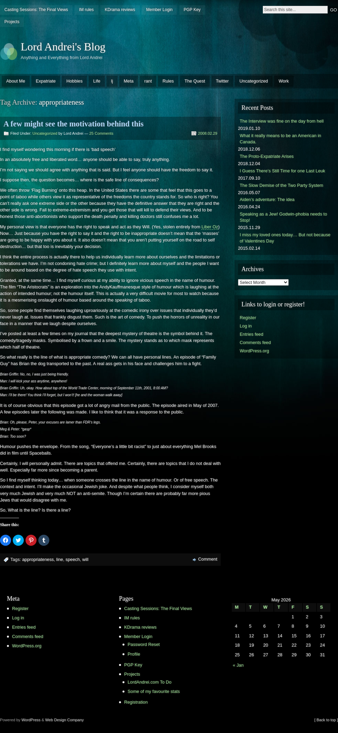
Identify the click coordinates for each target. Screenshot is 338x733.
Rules (168, 81)
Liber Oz (209, 226)
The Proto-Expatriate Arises (267, 156)
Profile (134, 654)
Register (248, 317)
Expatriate (46, 81)
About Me (15, 81)
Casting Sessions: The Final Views (36, 9)
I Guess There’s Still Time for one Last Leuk (282, 170)
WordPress (30, 720)
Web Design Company (64, 720)
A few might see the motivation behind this (73, 124)
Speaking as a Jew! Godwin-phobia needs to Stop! (283, 217)
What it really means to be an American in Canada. (280, 138)
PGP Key (191, 9)
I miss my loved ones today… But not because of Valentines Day (285, 238)
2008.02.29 (207, 133)
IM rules (86, 9)
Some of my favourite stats (154, 691)
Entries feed (251, 334)
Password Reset (144, 644)
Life (96, 81)
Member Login (159, 9)
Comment (207, 559)
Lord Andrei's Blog (63, 46)
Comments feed (255, 342)
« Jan (238, 665)
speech (73, 559)
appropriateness (38, 559)
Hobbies (74, 81)
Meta (128, 81)
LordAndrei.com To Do (149, 682)
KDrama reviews (120, 9)
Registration (136, 702)
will (85, 559)
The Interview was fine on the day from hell (282, 121)
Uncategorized (253, 81)
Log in (246, 326)
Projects (11, 21)
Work (284, 81)
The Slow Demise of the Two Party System (281, 185)
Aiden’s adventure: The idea (267, 199)
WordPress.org (254, 350)
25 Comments (101, 133)
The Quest (195, 81)
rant (148, 81)
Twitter (222, 81)
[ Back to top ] (326, 720)
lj (112, 81)
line (59, 559)
